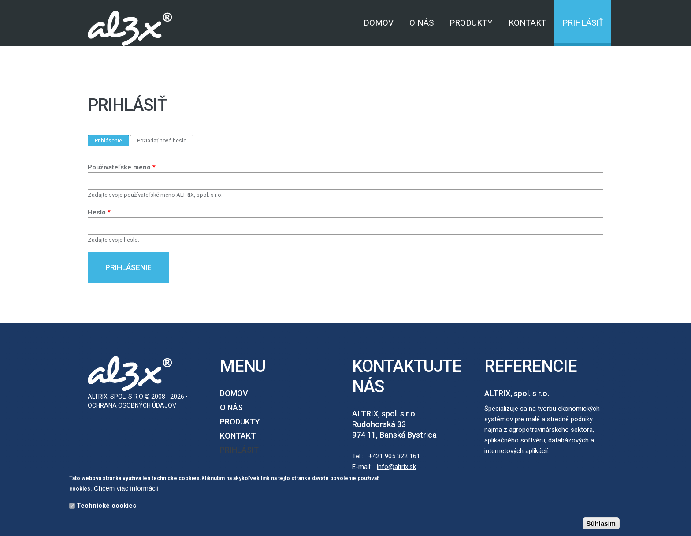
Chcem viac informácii (126, 489)
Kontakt (527, 23)
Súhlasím (601, 525)
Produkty (471, 23)
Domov (379, 23)
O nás (421, 23)
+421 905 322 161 (394, 456)
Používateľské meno (122, 167)
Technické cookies (106, 507)
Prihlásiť (582, 23)
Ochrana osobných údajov (132, 405)
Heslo (99, 212)
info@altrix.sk (396, 467)
